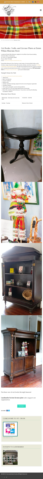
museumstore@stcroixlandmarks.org (12, 60)
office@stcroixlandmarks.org (11, 69)
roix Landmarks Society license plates (13, 76)
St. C (4, 76)
